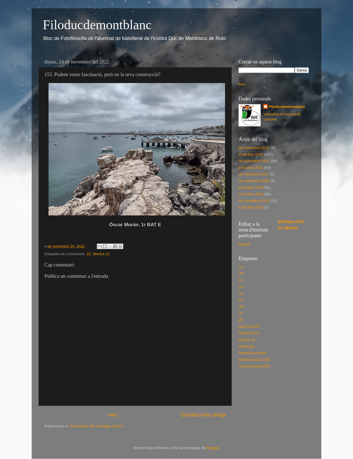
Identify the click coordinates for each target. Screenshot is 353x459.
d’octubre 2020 (251, 187)
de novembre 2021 (254, 161)
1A (241, 267)
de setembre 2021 (254, 174)
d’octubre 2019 (251, 194)
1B (241, 273)
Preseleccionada (252, 353)
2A (241, 300)
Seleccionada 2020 (254, 359)
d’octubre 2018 (251, 207)
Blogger (212, 448)
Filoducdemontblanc (97, 24)
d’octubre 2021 (251, 168)
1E (88, 254)
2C (241, 313)
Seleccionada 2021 (254, 366)
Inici (112, 415)
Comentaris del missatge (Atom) (96, 426)
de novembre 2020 (254, 181)
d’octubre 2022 (251, 154)
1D (241, 287)
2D (241, 320)
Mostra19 (246, 346)
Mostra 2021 (249, 333)
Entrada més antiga (203, 415)
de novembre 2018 (254, 201)
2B (241, 307)
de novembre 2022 (254, 148)
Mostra (244, 244)
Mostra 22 (101, 254)
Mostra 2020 (249, 326)
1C (241, 280)
